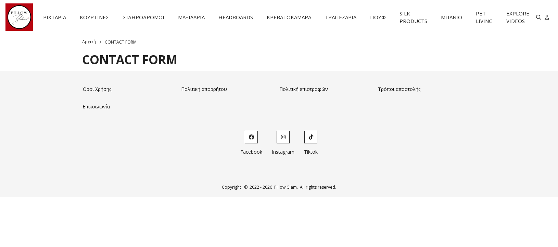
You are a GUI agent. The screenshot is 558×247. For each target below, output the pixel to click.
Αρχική (89, 42)
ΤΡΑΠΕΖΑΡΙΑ (340, 17)
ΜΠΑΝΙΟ (451, 17)
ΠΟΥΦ (378, 17)
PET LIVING (484, 17)
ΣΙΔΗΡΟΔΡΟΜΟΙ (143, 17)
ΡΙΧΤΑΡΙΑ (54, 17)
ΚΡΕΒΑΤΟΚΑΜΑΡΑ (289, 17)
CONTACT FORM (121, 42)
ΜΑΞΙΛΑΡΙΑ (191, 17)
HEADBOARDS (235, 17)
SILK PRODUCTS (413, 17)
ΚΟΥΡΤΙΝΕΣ (94, 17)
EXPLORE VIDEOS (517, 17)
